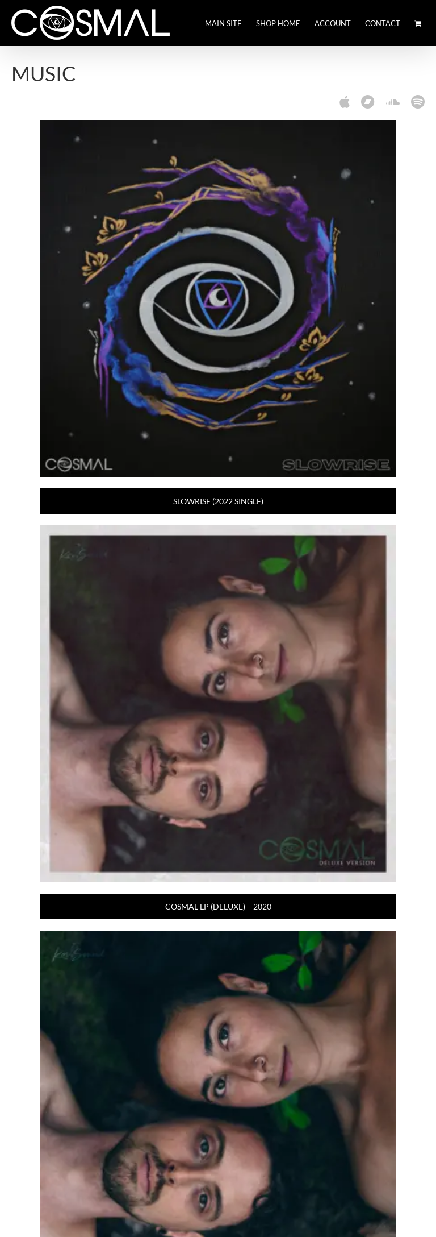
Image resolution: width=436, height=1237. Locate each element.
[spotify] (418, 102)
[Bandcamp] (368, 102)
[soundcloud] (393, 102)
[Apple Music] (344, 102)
